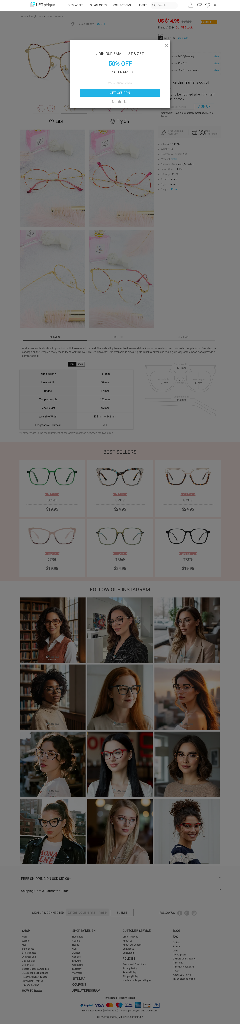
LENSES (142, 5)
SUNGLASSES (98, 5)
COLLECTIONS (122, 5)
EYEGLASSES (75, 5)
